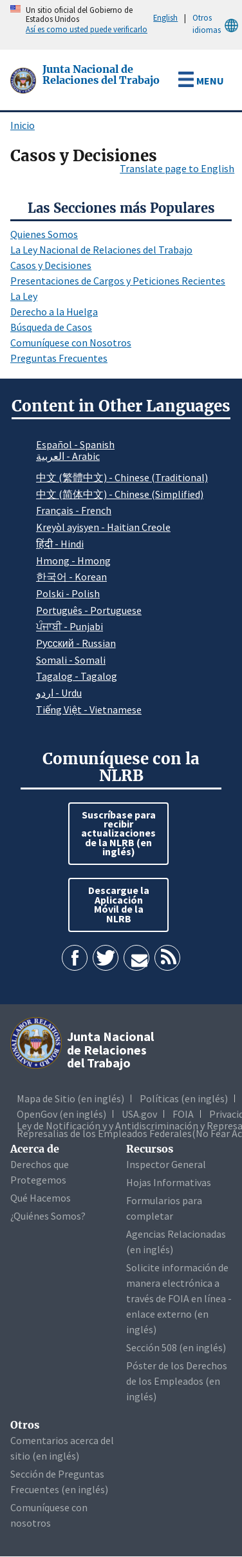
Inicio (22, 125)
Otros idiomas (217, 24)
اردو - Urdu (59, 692)
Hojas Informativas (168, 1182)
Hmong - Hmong (73, 560)
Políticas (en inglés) (184, 1098)
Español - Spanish (75, 444)
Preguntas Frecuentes (58, 358)
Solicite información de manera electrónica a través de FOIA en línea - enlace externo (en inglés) (179, 1298)
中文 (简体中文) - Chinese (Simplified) (119, 494)
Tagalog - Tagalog (76, 675)
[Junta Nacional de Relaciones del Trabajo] (24, 79)
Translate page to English (177, 168)
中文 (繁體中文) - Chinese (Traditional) (122, 477)
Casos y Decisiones (50, 265)
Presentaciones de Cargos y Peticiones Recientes (117, 280)
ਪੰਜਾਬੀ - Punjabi (69, 626)
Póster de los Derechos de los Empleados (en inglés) (176, 1381)
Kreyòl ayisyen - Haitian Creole (103, 527)
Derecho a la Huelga (54, 311)
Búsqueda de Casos (51, 327)
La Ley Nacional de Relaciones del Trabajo (101, 249)
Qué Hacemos (40, 1197)
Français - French (73, 510)
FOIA (183, 1113)
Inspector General (166, 1164)
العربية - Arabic (68, 456)
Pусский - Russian (76, 643)
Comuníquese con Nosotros (70, 342)
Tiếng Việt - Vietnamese (89, 709)
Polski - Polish (68, 593)
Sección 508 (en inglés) (176, 1347)
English (165, 17)
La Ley (23, 296)
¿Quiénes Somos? (48, 1215)
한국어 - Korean (71, 576)
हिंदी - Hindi (60, 543)
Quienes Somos (44, 234)
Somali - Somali (71, 659)
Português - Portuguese (89, 610)
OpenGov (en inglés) (61, 1113)
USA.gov (139, 1113)
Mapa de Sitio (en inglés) (70, 1098)
